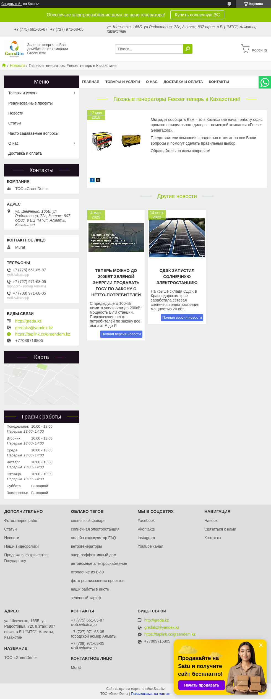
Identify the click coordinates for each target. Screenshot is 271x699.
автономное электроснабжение (99, 563)
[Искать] (187, 49)
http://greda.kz (28, 321)
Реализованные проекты (30, 103)
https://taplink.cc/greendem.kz (42, 334)
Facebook (146, 520)
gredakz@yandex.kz (34, 328)
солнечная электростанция (95, 529)
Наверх (211, 520)
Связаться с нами (220, 529)
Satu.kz (159, 689)
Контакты (219, 82)
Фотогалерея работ (21, 520)
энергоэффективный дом (93, 555)
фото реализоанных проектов (97, 580)
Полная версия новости (121, 334)
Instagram (146, 538)
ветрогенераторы (86, 546)
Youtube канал (150, 546)
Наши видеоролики (21, 546)
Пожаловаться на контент (151, 694)
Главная (90, 82)
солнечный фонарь (88, 520)
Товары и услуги (122, 82)
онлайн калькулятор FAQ (93, 538)
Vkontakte (146, 529)
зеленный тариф (86, 598)
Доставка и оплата (183, 82)
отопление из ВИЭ (87, 572)
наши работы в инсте (90, 589)
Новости (17, 65)
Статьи (14, 123)
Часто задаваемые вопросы (33, 133)
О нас (152, 82)
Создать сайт (11, 4)
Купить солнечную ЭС (197, 14)
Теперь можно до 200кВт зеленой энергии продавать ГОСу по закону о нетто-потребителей (116, 282)
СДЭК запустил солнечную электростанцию (177, 276)
